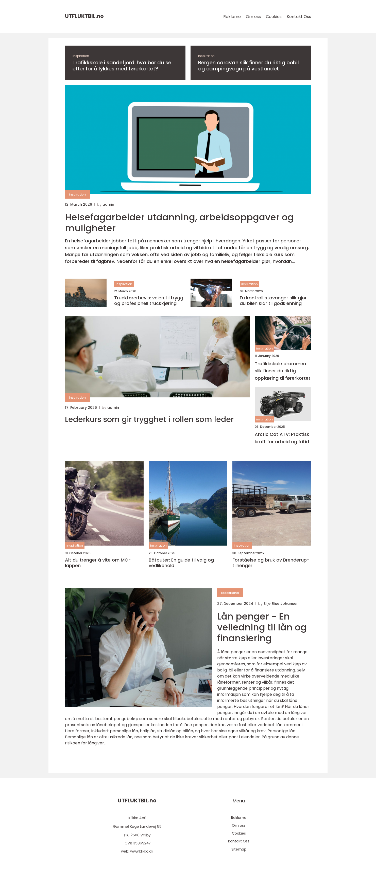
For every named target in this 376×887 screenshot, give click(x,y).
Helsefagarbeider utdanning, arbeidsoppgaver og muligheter (179, 223)
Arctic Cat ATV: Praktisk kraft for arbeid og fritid (282, 438)
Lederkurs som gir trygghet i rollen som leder (149, 419)
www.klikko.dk (141, 851)
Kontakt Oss (299, 17)
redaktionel (230, 593)
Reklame (232, 17)
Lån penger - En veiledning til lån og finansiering (262, 627)
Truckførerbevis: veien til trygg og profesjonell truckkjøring (148, 300)
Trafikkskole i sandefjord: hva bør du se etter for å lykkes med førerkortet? (122, 66)
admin (108, 204)
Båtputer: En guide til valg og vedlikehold (181, 562)
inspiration (81, 56)
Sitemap (238, 849)
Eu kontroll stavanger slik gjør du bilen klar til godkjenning (273, 300)
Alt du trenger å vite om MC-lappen (98, 562)
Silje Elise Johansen (281, 603)
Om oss (253, 17)
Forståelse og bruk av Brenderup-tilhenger (271, 562)
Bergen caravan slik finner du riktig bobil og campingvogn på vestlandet (248, 66)
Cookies (274, 17)
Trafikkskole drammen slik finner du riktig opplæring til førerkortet (283, 370)
